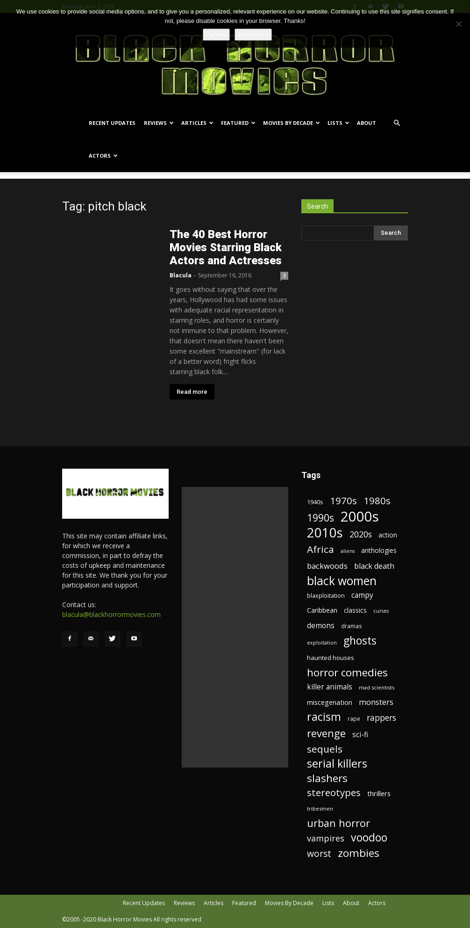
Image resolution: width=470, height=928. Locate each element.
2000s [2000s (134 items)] (360, 517)
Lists (338, 122)
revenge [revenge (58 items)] (326, 733)
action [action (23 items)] (387, 534)
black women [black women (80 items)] (342, 581)
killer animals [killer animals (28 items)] (329, 687)
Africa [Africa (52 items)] (320, 549)
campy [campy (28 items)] (362, 595)
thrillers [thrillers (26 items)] (379, 793)
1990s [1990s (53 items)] (320, 518)
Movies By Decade (291, 122)
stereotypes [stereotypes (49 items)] (334, 793)
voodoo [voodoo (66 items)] (369, 837)
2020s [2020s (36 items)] (360, 534)
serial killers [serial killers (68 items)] (337, 763)
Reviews (159, 122)
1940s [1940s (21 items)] (315, 502)
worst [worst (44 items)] (319, 853)
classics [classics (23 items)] (355, 610)
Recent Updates (112, 122)
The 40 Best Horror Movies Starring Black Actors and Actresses (226, 247)
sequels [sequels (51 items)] (324, 749)
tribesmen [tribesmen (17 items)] (320, 808)
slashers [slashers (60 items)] (327, 778)
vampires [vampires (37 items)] (325, 838)
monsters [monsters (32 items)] (376, 702)
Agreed (216, 34)
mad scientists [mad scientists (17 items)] (376, 687)
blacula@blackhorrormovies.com (111, 614)
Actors (103, 155)
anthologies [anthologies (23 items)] (379, 550)
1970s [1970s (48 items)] (343, 501)
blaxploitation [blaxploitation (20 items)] (326, 596)
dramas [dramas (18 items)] (351, 626)
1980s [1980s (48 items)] (377, 501)
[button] (396, 123)
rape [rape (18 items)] (354, 718)
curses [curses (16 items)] (381, 611)
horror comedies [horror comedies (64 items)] (347, 672)
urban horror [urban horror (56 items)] (338, 823)
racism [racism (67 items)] (324, 717)
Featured (238, 122)
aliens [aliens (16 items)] (348, 551)
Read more (192, 391)
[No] (458, 24)
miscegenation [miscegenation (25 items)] (329, 702)
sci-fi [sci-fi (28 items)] (360, 735)
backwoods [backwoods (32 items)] (327, 566)
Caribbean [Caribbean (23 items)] (322, 610)
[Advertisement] (235, 627)
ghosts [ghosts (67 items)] (360, 640)
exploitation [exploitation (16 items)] (322, 642)
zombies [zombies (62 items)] (358, 853)
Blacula (181, 275)
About (366, 122)
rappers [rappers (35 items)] (381, 718)
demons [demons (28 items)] (321, 626)
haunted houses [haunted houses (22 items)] (330, 657)
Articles (197, 122)
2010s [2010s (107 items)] (325, 532)
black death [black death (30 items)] (374, 566)
